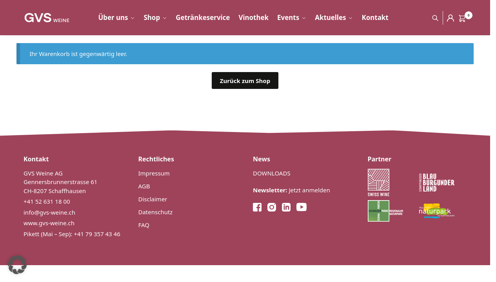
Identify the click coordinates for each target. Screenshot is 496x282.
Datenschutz (155, 212)
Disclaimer (152, 199)
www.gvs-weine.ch (49, 223)
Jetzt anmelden (291, 190)
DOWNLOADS (272, 173)
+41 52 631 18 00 (47, 201)
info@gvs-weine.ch (49, 212)
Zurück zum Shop (245, 81)
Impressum (154, 173)
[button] (17, 265)
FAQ (144, 225)
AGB (144, 186)
